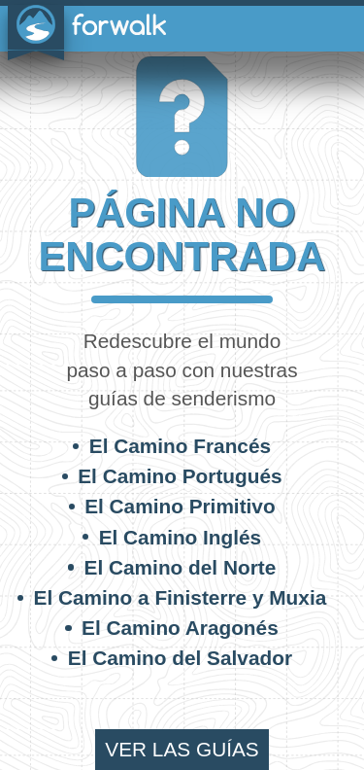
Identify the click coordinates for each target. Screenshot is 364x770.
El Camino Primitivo (179, 506)
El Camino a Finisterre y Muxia (180, 597)
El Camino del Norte (180, 567)
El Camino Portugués (179, 476)
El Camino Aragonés (180, 627)
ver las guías (181, 749)
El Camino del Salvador (180, 658)
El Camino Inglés (180, 537)
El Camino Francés (180, 446)
